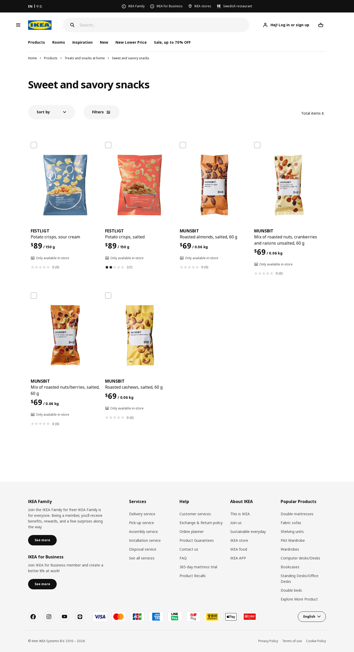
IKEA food (238, 549)
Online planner (191, 531)
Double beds (291, 590)
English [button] (309, 616)
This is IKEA (240, 513)
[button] (51, 112)
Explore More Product (299, 599)
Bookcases (290, 566)
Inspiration (82, 42)
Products (50, 58)
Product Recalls (192, 575)
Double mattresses (297, 513)
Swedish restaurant (237, 6)
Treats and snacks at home (85, 58)
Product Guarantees (196, 540)
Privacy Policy (268, 641)
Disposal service (142, 549)
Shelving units (292, 531)
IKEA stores (202, 6)
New (104, 42)
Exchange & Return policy (201, 522)
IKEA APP (238, 558)
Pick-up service (141, 522)
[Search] (164, 25)
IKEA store (239, 540)
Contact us (188, 549)
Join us (236, 522)
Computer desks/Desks (300, 558)
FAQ (183, 558)
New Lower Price (131, 42)
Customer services (195, 513)
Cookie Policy (316, 641)
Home (32, 58)
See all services (142, 558)
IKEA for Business (170, 6)
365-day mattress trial (198, 566)
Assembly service (143, 531)
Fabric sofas (291, 522)
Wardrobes (290, 549)
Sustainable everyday (248, 531)
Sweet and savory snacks (130, 58)
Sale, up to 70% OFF (172, 42)
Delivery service (142, 513)
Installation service (145, 540)
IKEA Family (136, 6)
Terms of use (292, 641)
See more (42, 540)
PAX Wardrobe (293, 540)
